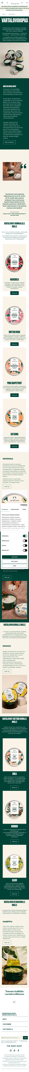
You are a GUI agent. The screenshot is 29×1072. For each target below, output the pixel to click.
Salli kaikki (14, 557)
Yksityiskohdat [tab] (15, 509)
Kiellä (14, 565)
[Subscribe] (25, 1037)
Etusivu (4, 14)
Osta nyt (14, 293)
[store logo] (15, 2)
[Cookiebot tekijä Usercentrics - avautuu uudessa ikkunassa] (20, 505)
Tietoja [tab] (24, 509)
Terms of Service (10, 1042)
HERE (24, 1065)
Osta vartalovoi (9, 142)
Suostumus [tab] (5, 509)
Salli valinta (14, 561)
